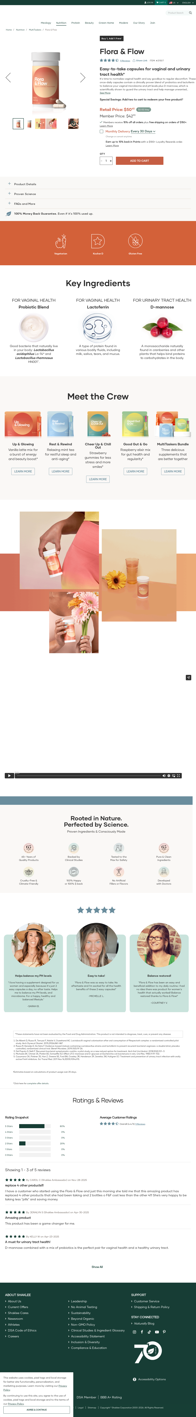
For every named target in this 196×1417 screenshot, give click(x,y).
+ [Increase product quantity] (111, 160)
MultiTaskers (35, 29)
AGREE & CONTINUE (37, 1410)
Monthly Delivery (115, 131)
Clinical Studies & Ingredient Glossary (98, 1332)
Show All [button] (97, 1266)
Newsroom (15, 1320)
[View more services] (140, 60)
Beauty (89, 22)
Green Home (106, 22)
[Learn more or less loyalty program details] (112, 145)
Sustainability (81, 1313)
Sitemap (92, 1408)
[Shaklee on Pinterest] (164, 1333)
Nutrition (61, 22)
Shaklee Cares (18, 1313)
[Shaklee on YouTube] (157, 1333)
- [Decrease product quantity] (101, 160)
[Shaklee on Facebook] (142, 1333)
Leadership (79, 1301)
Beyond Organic (83, 1320)
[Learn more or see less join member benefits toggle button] (106, 125)
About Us (15, 1301)
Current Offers (18, 1307)
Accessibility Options (152, 1380)
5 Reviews (125, 60)
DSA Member (86, 1398)
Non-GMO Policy (83, 1326)
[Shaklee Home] (98, 12)
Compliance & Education (89, 1350)
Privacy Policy (16, 1403)
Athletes (14, 1326)
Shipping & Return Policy (152, 1307)
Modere (123, 22)
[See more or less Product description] (105, 92)
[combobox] (177, 13)
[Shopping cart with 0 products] (161, 2)
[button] (98, 184)
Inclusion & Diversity (85, 1344)
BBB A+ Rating (111, 1398)
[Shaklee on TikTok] (149, 1331)
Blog (144, 1324)
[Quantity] (106, 161)
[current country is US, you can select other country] (174, 2)
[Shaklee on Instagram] (134, 1333)
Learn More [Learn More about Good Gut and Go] (135, 471)
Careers (14, 1338)
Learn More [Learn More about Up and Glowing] (23, 471)
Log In (148, 2)
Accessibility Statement (88, 1338)
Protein (75, 22)
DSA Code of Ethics (22, 1332)
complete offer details (38, 1083)
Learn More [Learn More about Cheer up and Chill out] (98, 479)
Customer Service (147, 1301)
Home (9, 29)
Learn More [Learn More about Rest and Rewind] (60, 471)
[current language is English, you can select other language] (188, 2)
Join (152, 22)
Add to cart (139, 160)
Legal (80, 1408)
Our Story (139, 22)
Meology (46, 22)
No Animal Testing (84, 1307)
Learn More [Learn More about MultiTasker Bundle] (173, 471)
